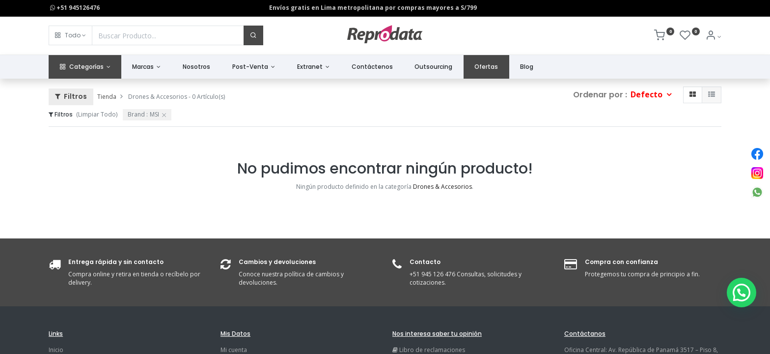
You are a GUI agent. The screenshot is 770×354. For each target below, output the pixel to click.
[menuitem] (196, 67)
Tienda (106, 96)
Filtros (71, 96)
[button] (70, 35)
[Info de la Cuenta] (713, 36)
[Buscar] (253, 35)
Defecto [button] (647, 94)
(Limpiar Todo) (96, 114)
